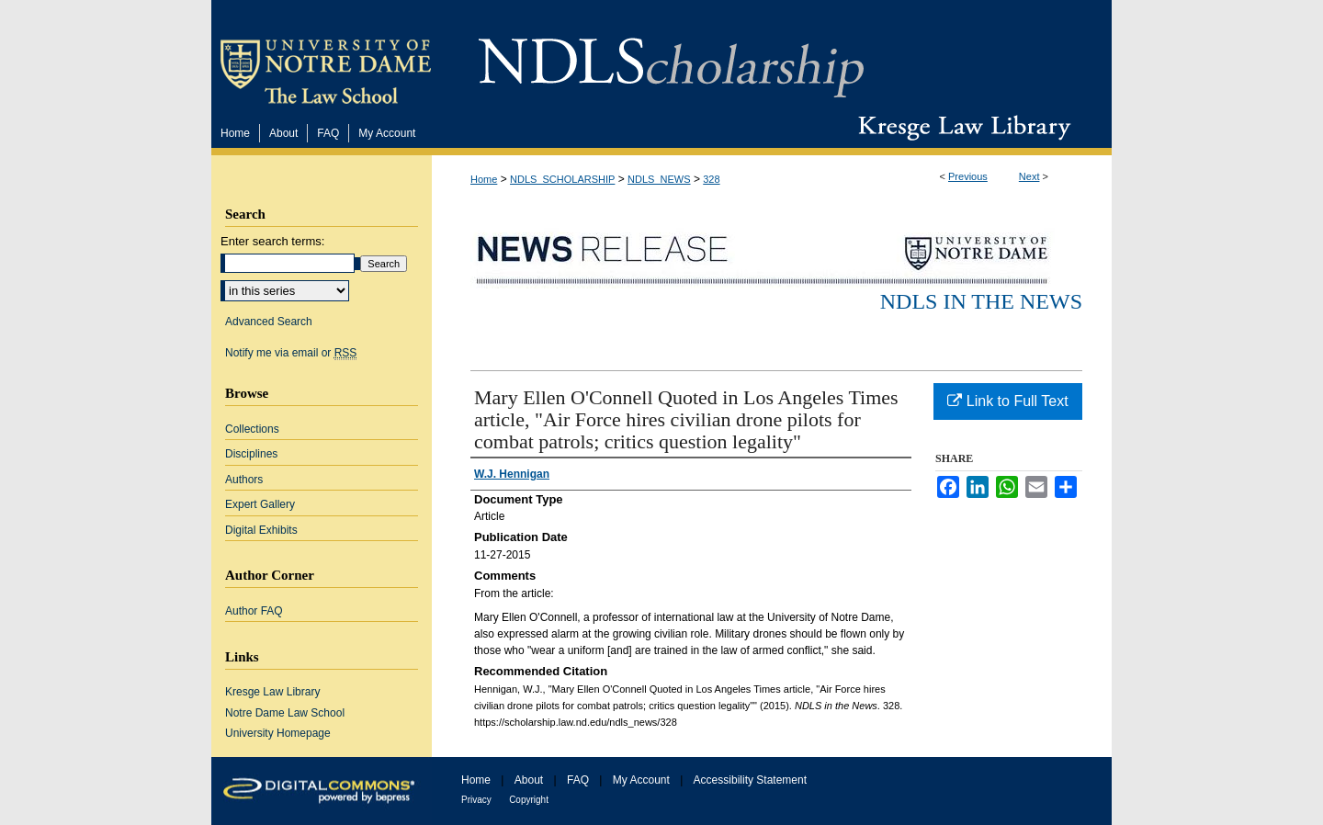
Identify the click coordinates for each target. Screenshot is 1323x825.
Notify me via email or (290, 352)
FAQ (578, 780)
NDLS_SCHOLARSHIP (562, 179)
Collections (252, 429)
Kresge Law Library (960, 128)
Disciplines (251, 453)
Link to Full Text (1007, 401)
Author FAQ (254, 611)
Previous (968, 176)
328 (711, 179)
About (528, 780)
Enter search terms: (272, 241)
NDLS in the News (981, 301)
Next (1029, 176)
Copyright (528, 800)
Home (483, 179)
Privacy (476, 800)
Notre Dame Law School (285, 712)
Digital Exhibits (261, 530)
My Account (641, 780)
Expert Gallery (260, 504)
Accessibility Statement (750, 780)
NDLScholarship (671, 57)
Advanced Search (268, 321)
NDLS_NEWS (659, 179)
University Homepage (278, 733)
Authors (244, 479)
